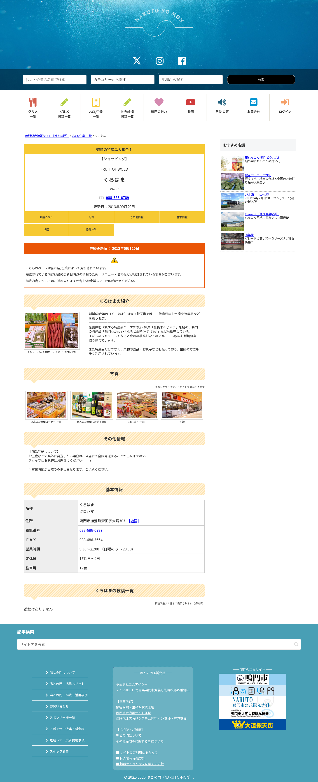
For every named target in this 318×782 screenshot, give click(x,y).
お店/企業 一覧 (82, 136)
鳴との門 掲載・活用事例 (63, 695)
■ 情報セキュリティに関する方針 (142, 763)
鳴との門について (56, 672)
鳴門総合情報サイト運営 (136, 712)
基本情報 (182, 217)
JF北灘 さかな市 (257, 194)
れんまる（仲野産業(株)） (262, 214)
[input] (159, 644)
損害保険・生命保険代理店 (138, 707)
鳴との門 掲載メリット (61, 683)
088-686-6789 (117, 197)
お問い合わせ (53, 706)
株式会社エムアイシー (134, 684)
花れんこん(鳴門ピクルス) (262, 157)
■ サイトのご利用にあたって (139, 752)
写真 (91, 217)
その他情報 (136, 217)
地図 (46, 229)
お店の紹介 (46, 217)
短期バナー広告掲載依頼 (61, 740)
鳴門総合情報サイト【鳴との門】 (47, 136)
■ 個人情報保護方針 (133, 758)
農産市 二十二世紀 (258, 175)
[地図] (134, 520)
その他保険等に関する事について (142, 741)
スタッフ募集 (53, 751)
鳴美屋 (249, 235)
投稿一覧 (91, 229)
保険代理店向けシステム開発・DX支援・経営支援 (154, 718)
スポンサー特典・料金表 (61, 728)
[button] (296, 644)
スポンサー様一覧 (56, 717)
